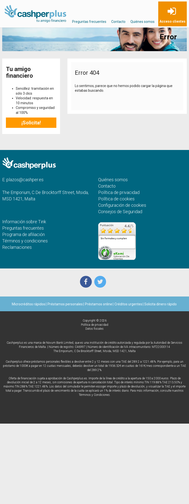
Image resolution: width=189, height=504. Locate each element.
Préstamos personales (65, 304)
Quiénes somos (142, 22)
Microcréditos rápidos (28, 304)
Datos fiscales (94, 328)
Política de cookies (116, 198)
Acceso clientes (172, 21)
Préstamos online (98, 304)
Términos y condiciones (25, 240)
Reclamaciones (17, 247)
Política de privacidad (119, 192)
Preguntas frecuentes (89, 22)
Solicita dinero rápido (160, 304)
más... (130, 247)
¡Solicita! (31, 123)
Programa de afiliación (23, 234)
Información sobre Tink (24, 221)
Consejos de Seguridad (120, 211)
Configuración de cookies (122, 205)
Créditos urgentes (128, 304)
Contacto (118, 22)
